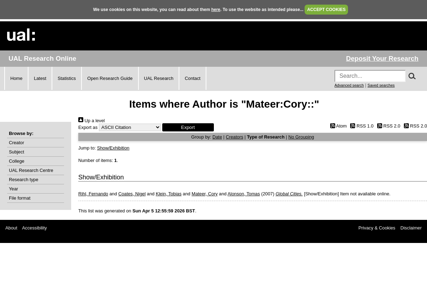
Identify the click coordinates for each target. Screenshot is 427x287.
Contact (192, 78)
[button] (188, 127)
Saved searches (381, 85)
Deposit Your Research (382, 58)
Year (13, 188)
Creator (16, 142)
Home (16, 78)
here (215, 9)
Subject (16, 152)
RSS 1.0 (361, 126)
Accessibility (34, 228)
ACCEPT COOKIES (326, 9)
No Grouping (301, 137)
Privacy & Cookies (376, 228)
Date (217, 137)
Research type (23, 179)
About (11, 228)
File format (19, 198)
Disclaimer (411, 228)
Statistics (67, 78)
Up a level (91, 120)
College (16, 161)
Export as (87, 127)
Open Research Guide (109, 78)
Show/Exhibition (113, 148)
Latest (40, 78)
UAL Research (159, 78)
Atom (337, 126)
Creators (234, 137)
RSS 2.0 (387, 126)
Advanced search (349, 85)
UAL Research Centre (31, 170)
